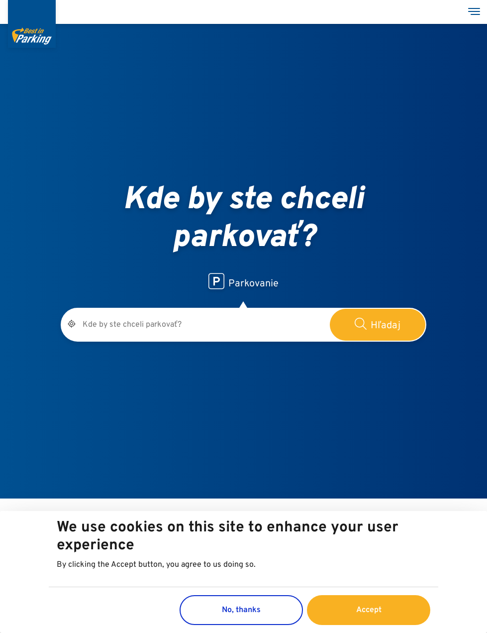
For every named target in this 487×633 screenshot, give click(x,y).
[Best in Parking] (32, 24)
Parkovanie (243, 281)
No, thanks (241, 612)
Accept (369, 612)
